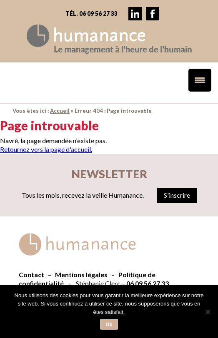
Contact (31, 274)
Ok (108, 325)
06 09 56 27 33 (147, 283)
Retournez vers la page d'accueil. (46, 149)
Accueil (60, 110)
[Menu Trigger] (199, 80)
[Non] (207, 312)
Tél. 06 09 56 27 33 (91, 13)
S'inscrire (177, 195)
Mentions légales (81, 274)
